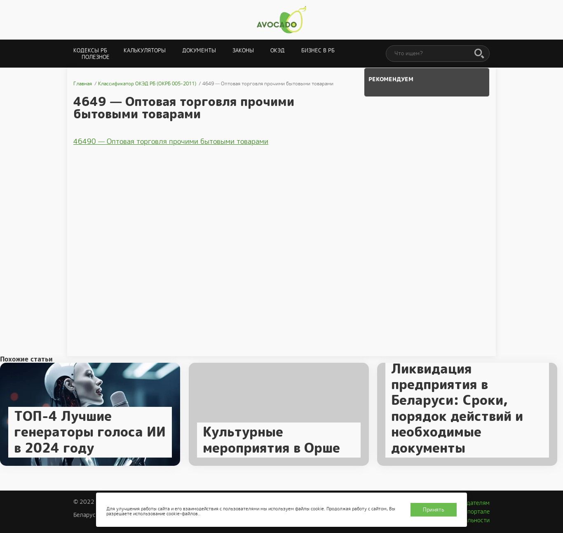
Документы (199, 50)
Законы (243, 50)
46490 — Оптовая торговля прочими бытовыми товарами (170, 141)
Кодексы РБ (90, 50)
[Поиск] (479, 54)
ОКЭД (277, 50)
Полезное (96, 57)
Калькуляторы (145, 50)
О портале (476, 511)
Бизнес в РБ (318, 50)
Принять (433, 510)
